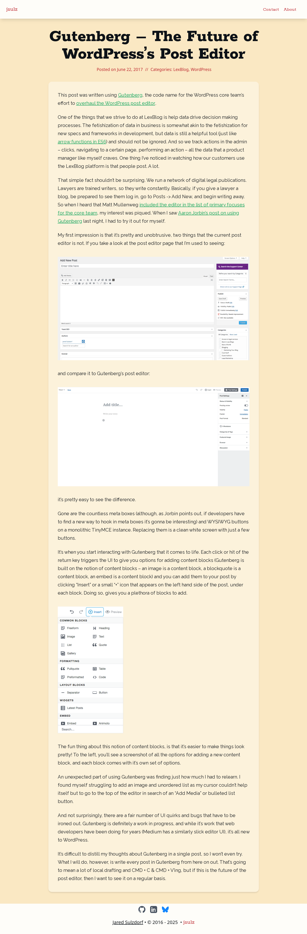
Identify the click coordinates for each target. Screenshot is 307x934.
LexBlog (180, 69)
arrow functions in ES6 (82, 142)
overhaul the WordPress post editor (115, 103)
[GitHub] (141, 909)
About (290, 9)
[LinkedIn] (153, 909)
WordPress (201, 69)
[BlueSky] (165, 909)
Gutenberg (130, 95)
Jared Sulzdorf (127, 922)
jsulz (12, 9)
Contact (271, 9)
